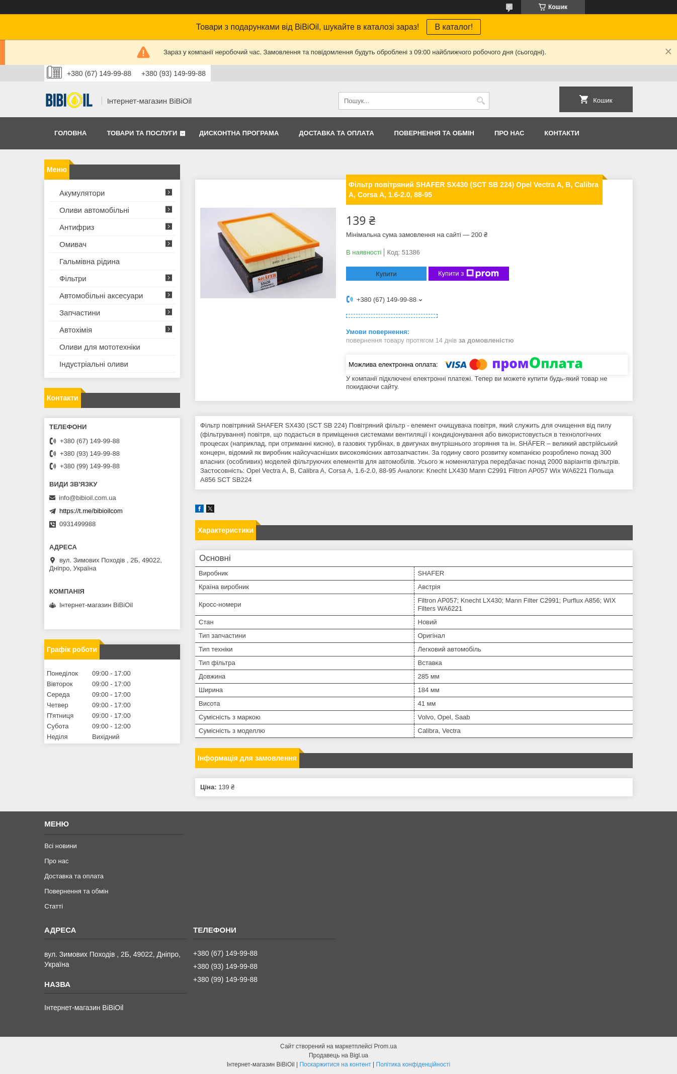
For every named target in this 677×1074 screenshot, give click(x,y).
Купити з (468, 273)
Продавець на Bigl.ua (338, 1055)
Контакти (561, 133)
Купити (386, 274)
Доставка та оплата (336, 133)
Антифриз (76, 227)
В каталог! (454, 27)
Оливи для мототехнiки (99, 347)
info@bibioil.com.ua (87, 498)
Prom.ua (385, 1046)
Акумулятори (82, 193)
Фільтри (73, 278)
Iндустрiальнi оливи (93, 364)
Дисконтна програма (239, 133)
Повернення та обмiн (434, 133)
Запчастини (79, 312)
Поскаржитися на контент (335, 1064)
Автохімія (75, 329)
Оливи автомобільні (94, 210)
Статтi (53, 906)
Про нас (509, 133)
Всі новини (60, 846)
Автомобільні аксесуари (101, 295)
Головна (70, 133)
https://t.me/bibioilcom (91, 511)
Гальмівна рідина (89, 261)
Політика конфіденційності (413, 1064)
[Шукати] (480, 101)
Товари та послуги (142, 133)
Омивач (73, 244)
